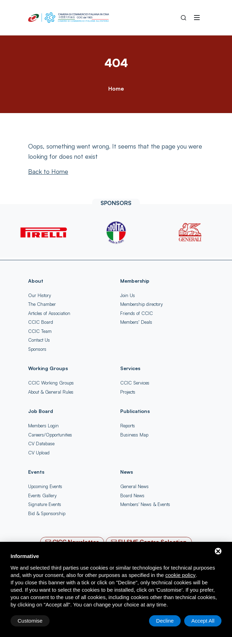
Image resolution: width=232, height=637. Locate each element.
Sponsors (37, 349)
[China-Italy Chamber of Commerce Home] (68, 17)
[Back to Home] (48, 171)
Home (116, 88)
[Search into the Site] (183, 17)
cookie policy (180, 575)
